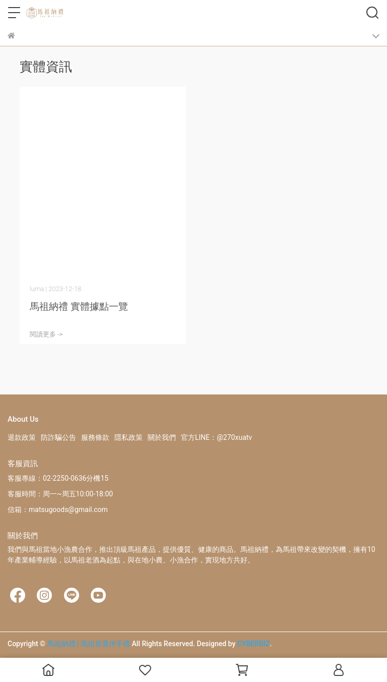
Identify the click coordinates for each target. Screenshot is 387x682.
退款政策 (22, 437)
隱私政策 (128, 437)
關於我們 (162, 437)
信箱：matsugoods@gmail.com (58, 509)
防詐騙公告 (58, 437)
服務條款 (95, 437)
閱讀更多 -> (46, 334)
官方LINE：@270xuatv (216, 437)
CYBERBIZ (253, 644)
